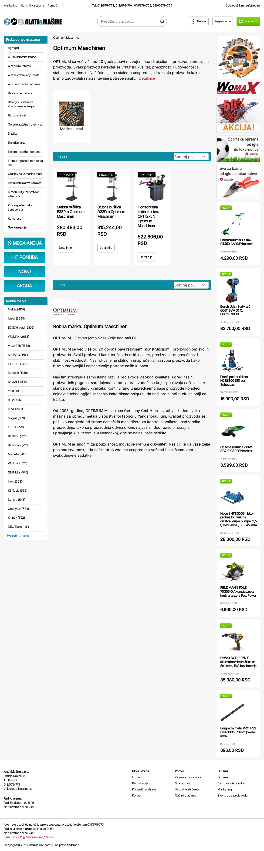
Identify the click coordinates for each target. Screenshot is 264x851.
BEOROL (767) (17, 436)
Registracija (140, 783)
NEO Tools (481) (18, 526)
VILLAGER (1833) (19, 345)
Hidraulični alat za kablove (24, 183)
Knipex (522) (16, 517)
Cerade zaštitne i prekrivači (25, 124)
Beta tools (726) (18, 445)
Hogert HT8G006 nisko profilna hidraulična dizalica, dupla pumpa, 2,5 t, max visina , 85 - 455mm (238, 519)
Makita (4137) (16, 309)
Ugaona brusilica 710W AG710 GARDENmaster (236, 449)
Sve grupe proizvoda (232, 795)
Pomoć (52, 5)
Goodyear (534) (18, 509)
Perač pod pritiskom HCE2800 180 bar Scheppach (234, 381)
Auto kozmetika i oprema (24, 84)
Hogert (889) (16, 418)
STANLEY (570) (18, 472)
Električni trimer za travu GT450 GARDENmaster (236, 242)
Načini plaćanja (185, 795)
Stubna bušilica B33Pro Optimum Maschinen (70, 212)
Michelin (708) (17, 454)
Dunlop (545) (16, 499)
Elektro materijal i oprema (24, 151)
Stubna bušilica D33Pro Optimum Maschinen (111, 212)
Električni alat (16, 142)
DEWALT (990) (17, 382)
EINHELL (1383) (18, 364)
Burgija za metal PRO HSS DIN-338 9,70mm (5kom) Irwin (238, 732)
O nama (222, 777)
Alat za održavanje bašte (23, 75)
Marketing (10, 5)
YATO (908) (15, 391)
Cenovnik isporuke (231, 783)
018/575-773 (105, 5)
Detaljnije (65, 247)
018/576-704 (124, 5)
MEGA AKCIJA (24, 243)
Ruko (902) (15, 400)
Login (136, 777)
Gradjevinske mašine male (25, 174)
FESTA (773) (16, 427)
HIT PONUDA (24, 257)
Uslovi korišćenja (187, 789)
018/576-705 (142, 5)
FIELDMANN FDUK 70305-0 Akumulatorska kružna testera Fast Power (238, 591)
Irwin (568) (15, 481)
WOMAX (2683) (18, 336)
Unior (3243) (16, 318)
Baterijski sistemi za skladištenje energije (21, 104)
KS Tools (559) (17, 490)
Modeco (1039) (18, 372)
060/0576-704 (162, 5)
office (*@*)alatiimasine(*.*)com (32, 837)
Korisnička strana (32, 5)
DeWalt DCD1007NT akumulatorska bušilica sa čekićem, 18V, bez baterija (238, 662)
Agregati (13, 48)
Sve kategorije (17, 227)
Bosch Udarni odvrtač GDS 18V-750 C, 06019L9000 (235, 310)
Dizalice (13, 133)
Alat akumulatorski (19, 66)
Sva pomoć (183, 783)
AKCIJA (24, 286)
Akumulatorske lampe (22, 57)
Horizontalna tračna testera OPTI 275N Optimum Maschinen (148, 216)
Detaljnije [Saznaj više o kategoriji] (147, 78)
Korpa (136, 795)
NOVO (24, 271)
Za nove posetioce (188, 777)
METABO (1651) (18, 355)
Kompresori (15, 218)
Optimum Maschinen (67, 37)
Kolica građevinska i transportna (20, 207)
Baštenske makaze (20, 93)
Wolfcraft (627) (17, 463)
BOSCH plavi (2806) (21, 327)
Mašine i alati (71, 128)
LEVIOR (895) (16, 409)
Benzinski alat (17, 115)
